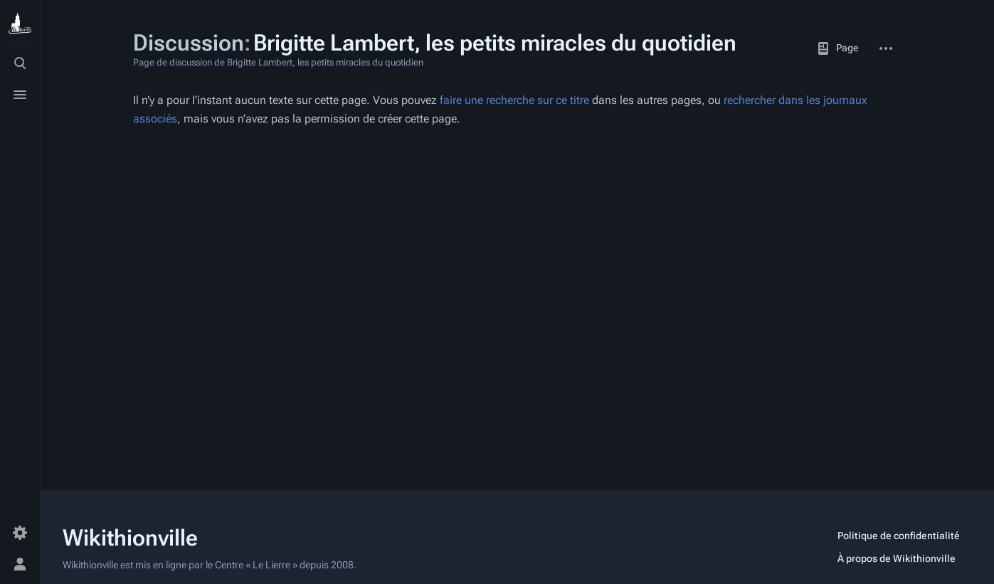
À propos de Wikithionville (896, 558)
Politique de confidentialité (898, 535)
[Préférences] (20, 532)
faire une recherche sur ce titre (514, 100)
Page (837, 48)
